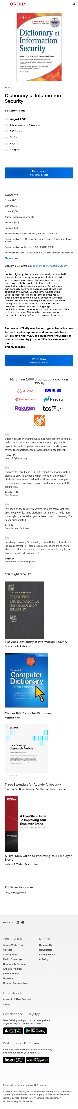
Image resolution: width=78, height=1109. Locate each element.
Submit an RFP (11, 973)
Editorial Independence (48, 1098)
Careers (7, 949)
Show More (11, 258)
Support (44, 939)
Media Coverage (12, 959)
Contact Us (45, 945)
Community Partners (14, 964)
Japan (6, 1004)
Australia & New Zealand (17, 999)
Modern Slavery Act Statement (18, 1101)
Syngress (15, 149)
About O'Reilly (12, 939)
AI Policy (44, 959)
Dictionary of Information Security (49, 265)
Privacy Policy (47, 954)
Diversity (8, 978)
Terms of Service (11, 1098)
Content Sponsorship (15, 983)
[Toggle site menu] (4, 4)
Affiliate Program (12, 968)
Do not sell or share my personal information (25, 1085)
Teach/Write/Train (13, 945)
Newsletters (45, 949)
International (12, 993)
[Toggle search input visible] (74, 4)
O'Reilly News (10, 954)
